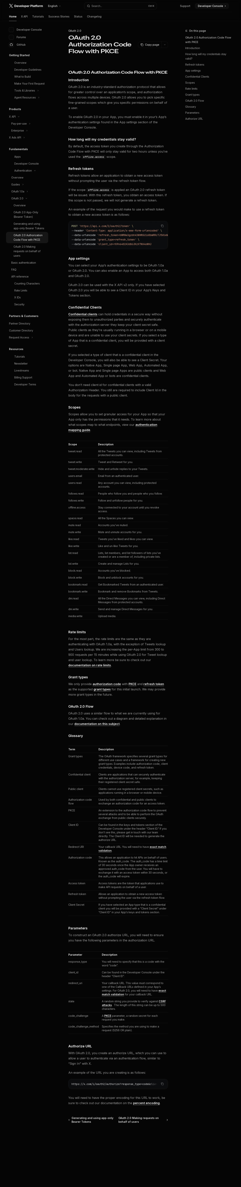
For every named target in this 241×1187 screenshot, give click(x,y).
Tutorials (38, 18)
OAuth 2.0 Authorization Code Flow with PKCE (208, 40)
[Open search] (120, 6)
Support (185, 6)
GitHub (17, 44)
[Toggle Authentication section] (27, 170)
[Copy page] (150, 45)
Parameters (192, 112)
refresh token (153, 684)
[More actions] (165, 45)
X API (24, 18)
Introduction (192, 48)
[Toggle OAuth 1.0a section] (27, 191)
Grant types (192, 94)
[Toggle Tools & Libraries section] (27, 90)
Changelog (94, 18)
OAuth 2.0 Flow (194, 100)
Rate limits (191, 88)
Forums (17, 37)
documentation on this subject (97, 724)
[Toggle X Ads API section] (27, 137)
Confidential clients (82, 314)
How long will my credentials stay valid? (205, 56)
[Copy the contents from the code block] (162, 225)
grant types (102, 689)
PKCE (132, 684)
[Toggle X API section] (27, 116)
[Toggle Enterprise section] (27, 130)
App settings (193, 70)
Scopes (190, 82)
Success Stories (58, 18)
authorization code (107, 684)
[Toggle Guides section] (27, 184)
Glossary (190, 106)
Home (13, 18)
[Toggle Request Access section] (27, 337)
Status (78, 18)
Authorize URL (194, 118)
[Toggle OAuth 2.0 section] (27, 198)
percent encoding (146, 1103)
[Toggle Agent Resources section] (27, 97)
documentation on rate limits (89, 665)
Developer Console (25, 29)
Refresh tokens (194, 64)
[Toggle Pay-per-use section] (27, 123)
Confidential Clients (197, 76)
